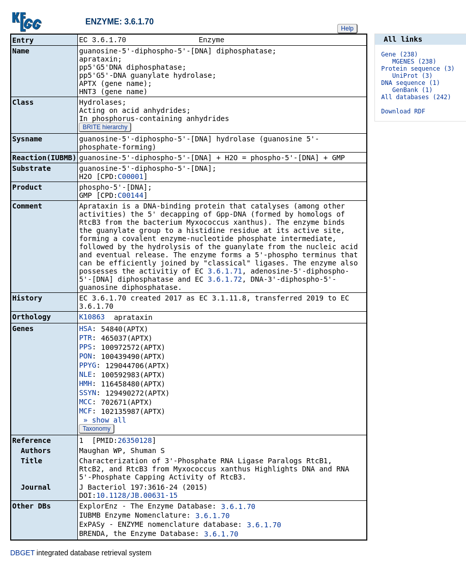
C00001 (130, 177)
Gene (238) (399, 54)
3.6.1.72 (225, 280)
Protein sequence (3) (418, 68)
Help (347, 28)
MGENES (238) (414, 61)
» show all (102, 421)
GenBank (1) (412, 90)
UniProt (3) (412, 75)
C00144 (130, 196)
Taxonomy (96, 429)
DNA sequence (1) (410, 82)
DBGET (22, 554)
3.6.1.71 (225, 272)
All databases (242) (416, 97)
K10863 (92, 318)
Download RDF (403, 111)
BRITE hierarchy (104, 128)
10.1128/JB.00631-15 (137, 496)
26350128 (135, 441)
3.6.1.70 (238, 507)
